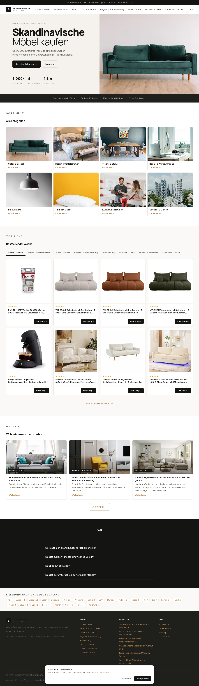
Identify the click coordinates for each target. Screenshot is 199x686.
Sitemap (162, 632)
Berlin (154, 600)
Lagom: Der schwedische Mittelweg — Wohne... (135, 654)
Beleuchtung (134, 9)
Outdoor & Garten (171, 252)
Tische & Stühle (88, 9)
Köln (10, 600)
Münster (110, 600)
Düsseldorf (20, 600)
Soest (145, 600)
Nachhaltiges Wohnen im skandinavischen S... (130, 640)
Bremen (57, 605)
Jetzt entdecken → (26, 64)
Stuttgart (24, 605)
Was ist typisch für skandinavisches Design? (99, 557)
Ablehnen (126, 678)
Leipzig (35, 605)
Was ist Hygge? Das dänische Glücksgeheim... (132, 662)
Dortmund (33, 600)
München (177, 600)
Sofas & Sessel (42, 9)
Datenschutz (165, 628)
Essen (44, 600)
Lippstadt (135, 600)
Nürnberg (69, 605)
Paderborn (123, 600)
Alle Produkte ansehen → (99, 403)
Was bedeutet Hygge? (99, 566)
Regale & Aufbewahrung (112, 9)
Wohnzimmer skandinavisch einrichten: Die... (131, 633)
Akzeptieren (143, 678)
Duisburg (55, 600)
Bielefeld (91, 600)
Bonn (101, 600)
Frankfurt (12, 605)
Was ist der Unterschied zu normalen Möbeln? (99, 575)
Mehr (106, 672)
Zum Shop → (41, 321)
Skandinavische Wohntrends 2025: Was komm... (134, 626)
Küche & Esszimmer (174, 9)
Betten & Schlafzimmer (65, 9)
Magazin (50, 64)
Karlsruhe (93, 605)
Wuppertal (79, 600)
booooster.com (165, 636)
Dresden (81, 605)
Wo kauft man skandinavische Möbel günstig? (99, 548)
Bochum (66, 600)
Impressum (164, 624)
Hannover (46, 605)
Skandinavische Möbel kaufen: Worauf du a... (136, 647)
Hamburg (165, 600)
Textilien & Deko (153, 9)
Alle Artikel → (100, 506)
